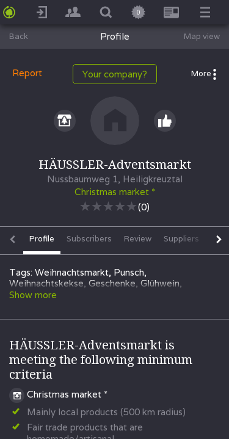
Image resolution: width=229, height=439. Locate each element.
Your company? (114, 74)
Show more (33, 295)
